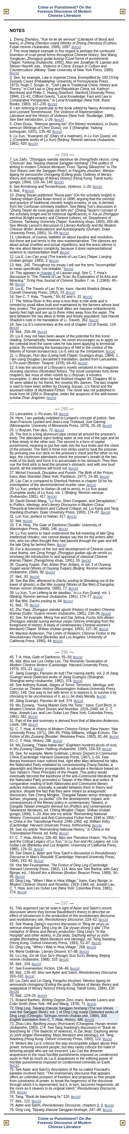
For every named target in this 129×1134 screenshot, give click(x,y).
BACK (76, 47)
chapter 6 (48, 273)
